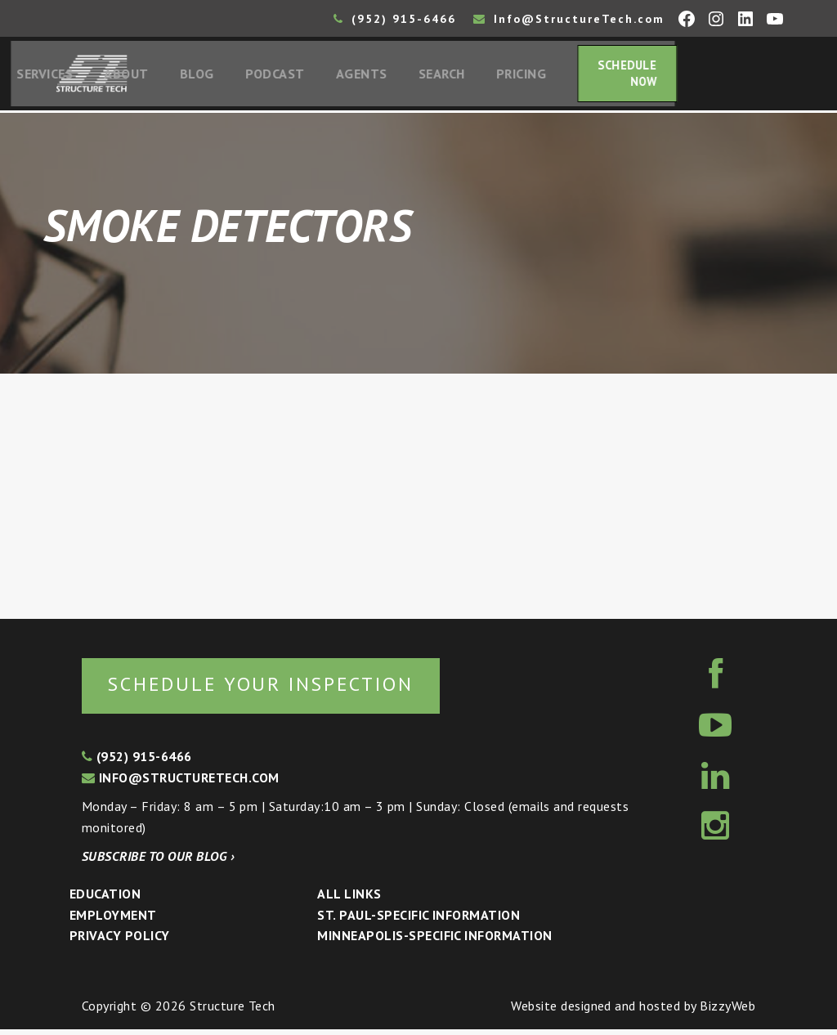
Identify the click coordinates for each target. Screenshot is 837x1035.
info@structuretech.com (181, 782)
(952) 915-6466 (394, 18)
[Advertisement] (418, 500)
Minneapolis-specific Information (434, 941)
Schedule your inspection (274, 688)
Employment (113, 920)
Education (105, 898)
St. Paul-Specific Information (418, 920)
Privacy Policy (119, 941)
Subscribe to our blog (158, 862)
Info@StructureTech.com (569, 18)
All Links (349, 898)
